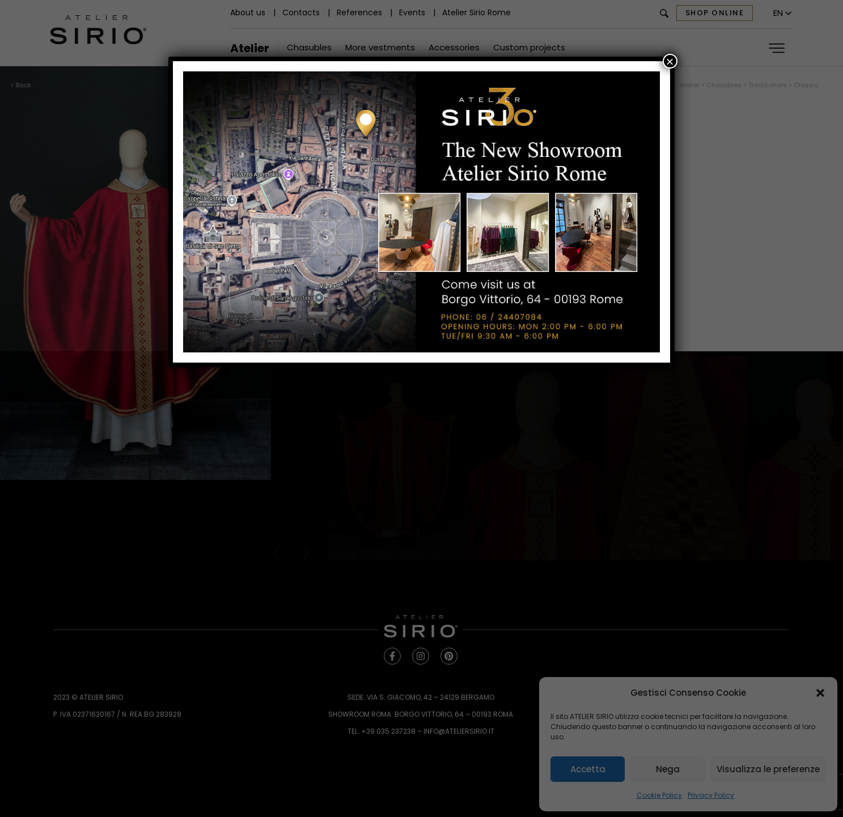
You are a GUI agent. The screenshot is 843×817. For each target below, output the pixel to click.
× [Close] (670, 61)
